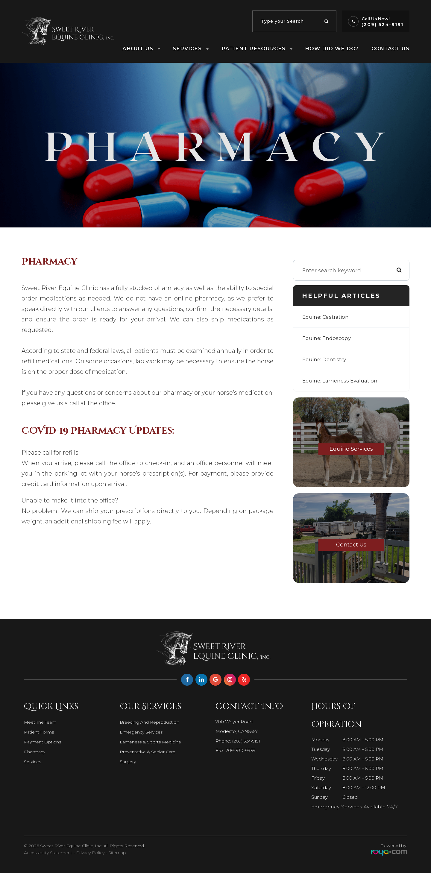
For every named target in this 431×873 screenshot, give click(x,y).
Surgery (128, 761)
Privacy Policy (90, 852)
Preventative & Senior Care (149, 751)
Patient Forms (39, 732)
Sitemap (117, 852)
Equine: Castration (326, 317)
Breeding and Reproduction (151, 722)
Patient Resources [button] (256, 48)
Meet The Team (42, 722)
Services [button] (191, 48)
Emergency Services (142, 732)
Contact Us (390, 48)
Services (33, 761)
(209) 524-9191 (382, 24)
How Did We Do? (332, 48)
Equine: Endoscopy (327, 338)
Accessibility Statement (48, 852)
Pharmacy (35, 751)
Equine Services (351, 449)
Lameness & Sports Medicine (152, 742)
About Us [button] (141, 48)
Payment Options (43, 742)
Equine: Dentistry (325, 359)
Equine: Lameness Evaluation (342, 380)
